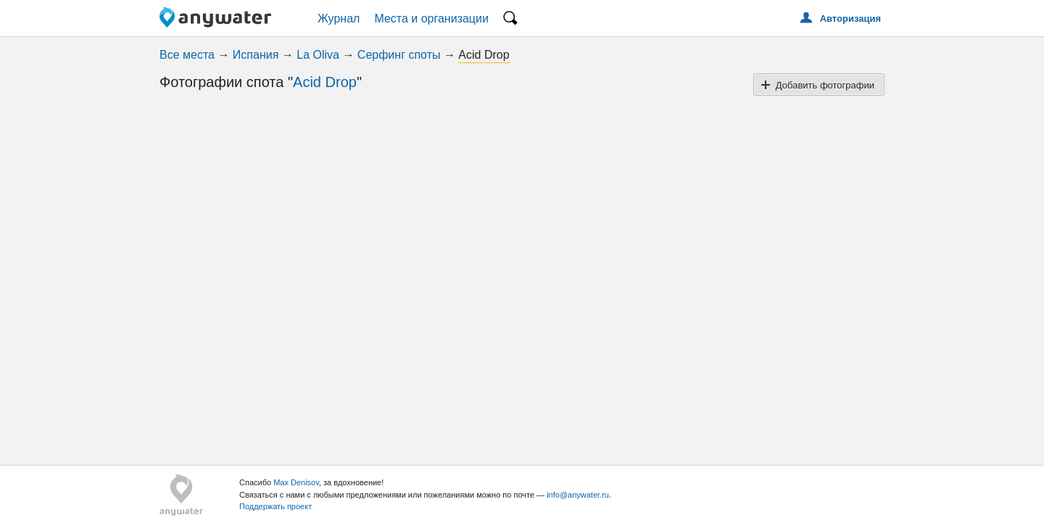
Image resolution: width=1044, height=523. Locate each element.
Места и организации (431, 18)
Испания (256, 55)
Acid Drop (325, 82)
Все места (187, 55)
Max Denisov (296, 482)
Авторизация (850, 18)
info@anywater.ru (578, 494)
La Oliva (318, 55)
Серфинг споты (399, 55)
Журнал (339, 18)
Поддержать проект (275, 506)
